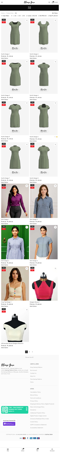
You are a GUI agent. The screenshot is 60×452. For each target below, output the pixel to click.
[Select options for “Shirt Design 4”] (33, 265)
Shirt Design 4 (34, 261)
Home (3, 13)
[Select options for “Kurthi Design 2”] (33, 58)
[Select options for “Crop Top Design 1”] (4, 307)
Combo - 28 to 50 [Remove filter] (32, 16)
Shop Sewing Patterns (36, 368)
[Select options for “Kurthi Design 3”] (4, 100)
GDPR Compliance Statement (38, 425)
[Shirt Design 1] (15, 201)
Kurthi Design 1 (5, 54)
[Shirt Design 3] (15, 243)
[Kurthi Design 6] (44, 118)
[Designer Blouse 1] (44, 284)
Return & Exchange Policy (37, 408)
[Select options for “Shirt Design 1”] (4, 224)
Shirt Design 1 (5, 220)
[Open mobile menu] (2, 2)
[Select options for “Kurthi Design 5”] (4, 141)
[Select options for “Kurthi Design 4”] (33, 100)
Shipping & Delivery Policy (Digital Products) (42, 405)
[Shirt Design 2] (44, 201)
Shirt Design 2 (34, 220)
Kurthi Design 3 (5, 95)
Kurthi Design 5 (5, 137)
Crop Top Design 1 (6, 303)
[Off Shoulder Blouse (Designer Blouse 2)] (15, 325)
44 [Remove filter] (20, 16)
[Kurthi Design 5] (15, 118)
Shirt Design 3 (5, 261)
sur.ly (3, 413)
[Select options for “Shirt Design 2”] (33, 224)
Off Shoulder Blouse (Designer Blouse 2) (12, 344)
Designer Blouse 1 (35, 303)
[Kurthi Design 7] (15, 160)
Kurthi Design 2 (34, 54)
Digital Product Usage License (38, 417)
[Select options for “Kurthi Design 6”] (33, 141)
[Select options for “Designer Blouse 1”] (33, 307)
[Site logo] (29, 2)
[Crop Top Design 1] (15, 284)
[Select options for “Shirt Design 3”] (4, 265)
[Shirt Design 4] (44, 243)
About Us (32, 377)
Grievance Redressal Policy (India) (39, 420)
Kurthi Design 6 (34, 137)
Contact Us (33, 374)
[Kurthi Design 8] (44, 160)
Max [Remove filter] (53, 16)
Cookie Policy (34, 423)
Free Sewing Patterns (36, 380)
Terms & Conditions (35, 399)
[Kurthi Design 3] (15, 77)
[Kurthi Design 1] (15, 35)
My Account (33, 371)
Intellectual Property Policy (37, 414)
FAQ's (32, 383)
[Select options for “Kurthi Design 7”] (4, 183)
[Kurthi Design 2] (44, 35)
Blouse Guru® (29, 358)
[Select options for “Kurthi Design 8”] (33, 183)
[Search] (49, 2)
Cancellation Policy (35, 393)
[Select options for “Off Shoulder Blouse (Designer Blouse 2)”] (4, 348)
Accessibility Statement (36, 428)
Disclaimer (33, 411)
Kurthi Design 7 (5, 178)
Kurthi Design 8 (34, 178)
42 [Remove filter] (15, 16)
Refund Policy (34, 396)
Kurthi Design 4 (34, 95)
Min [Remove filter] (43, 16)
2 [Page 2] (29, 352)
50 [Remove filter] (24, 16)
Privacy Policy (34, 402)
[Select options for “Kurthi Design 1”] (4, 58)
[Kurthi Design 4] (44, 77)
